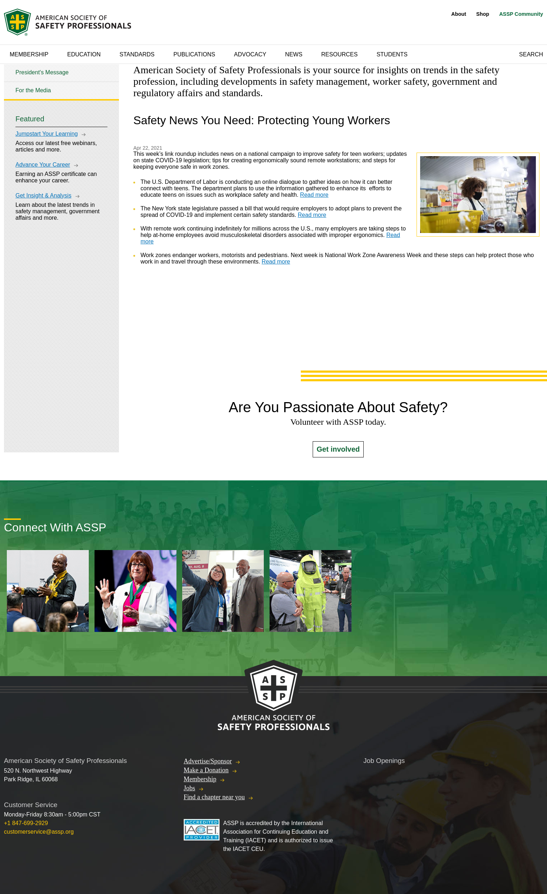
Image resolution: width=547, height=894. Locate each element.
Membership (29, 54)
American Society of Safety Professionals (68, 22)
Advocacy (250, 54)
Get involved (338, 449)
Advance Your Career (42, 165)
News (293, 54)
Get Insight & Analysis (43, 195)
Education (84, 54)
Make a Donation (206, 770)
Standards (137, 54)
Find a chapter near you (214, 797)
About (458, 14)
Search (531, 54)
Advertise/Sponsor (208, 761)
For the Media (33, 90)
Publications (194, 54)
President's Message (42, 72)
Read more (314, 195)
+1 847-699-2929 (26, 823)
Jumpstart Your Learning (46, 134)
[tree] (61, 81)
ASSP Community (521, 14)
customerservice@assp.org (39, 832)
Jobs (189, 788)
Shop (482, 14)
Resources (339, 54)
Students (392, 54)
